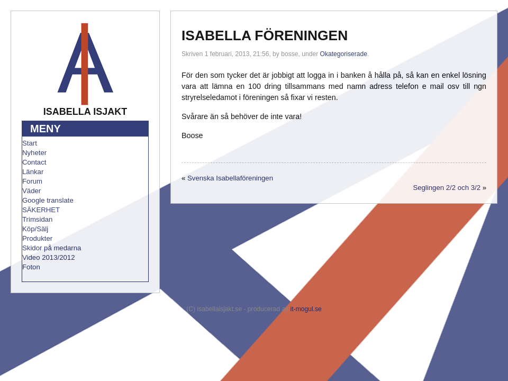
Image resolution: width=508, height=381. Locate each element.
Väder (31, 191)
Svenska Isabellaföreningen (230, 178)
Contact (34, 162)
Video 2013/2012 (48, 257)
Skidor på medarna (51, 248)
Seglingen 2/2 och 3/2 (446, 188)
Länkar (32, 172)
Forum (32, 181)
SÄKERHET (41, 210)
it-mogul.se (306, 309)
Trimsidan (37, 219)
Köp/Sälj (35, 229)
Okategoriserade (343, 54)
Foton (31, 267)
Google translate (48, 200)
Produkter (37, 238)
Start (29, 143)
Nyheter (34, 153)
